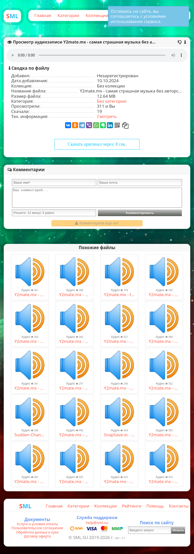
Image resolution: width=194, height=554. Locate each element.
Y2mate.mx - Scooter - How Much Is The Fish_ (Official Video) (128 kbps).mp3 (74, 341)
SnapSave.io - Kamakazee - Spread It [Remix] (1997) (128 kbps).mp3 (119, 434)
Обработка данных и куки (37, 532)
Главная (42, 15)
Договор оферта (37, 536)
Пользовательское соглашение (37, 528)
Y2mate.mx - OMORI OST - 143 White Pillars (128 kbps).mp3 (164, 341)
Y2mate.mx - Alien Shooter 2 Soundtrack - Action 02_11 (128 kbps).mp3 (119, 341)
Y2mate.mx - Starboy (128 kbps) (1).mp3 (29, 294)
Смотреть (107, 116)
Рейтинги (131, 506)
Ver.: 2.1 (120, 538)
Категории (68, 15)
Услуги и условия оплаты (37, 524)
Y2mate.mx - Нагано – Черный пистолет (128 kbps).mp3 (164, 434)
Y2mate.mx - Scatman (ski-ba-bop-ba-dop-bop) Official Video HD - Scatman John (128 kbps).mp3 (119, 388)
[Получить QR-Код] (117, 125)
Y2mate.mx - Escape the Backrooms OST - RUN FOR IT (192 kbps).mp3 (74, 434)
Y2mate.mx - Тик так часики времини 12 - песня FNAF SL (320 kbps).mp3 (29, 388)
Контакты (179, 506)
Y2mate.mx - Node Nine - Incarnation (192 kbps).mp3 (29, 341)
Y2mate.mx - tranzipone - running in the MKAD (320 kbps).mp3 (119, 294)
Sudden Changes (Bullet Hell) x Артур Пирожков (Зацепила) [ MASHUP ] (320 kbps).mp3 (29, 434)
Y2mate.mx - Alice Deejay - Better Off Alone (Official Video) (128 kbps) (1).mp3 (164, 388)
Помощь (155, 506)
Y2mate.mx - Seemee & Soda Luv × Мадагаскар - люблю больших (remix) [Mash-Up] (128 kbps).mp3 (74, 481)
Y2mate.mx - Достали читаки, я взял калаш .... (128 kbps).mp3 (74, 388)
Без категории (111, 101)
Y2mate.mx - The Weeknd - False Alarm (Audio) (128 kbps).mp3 (164, 294)
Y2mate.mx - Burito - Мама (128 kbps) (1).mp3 (119, 481)
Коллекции (97, 15)
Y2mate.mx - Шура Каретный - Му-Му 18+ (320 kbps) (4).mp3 (29, 481)
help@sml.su (97, 522)
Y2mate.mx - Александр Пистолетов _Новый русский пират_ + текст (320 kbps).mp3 (74, 294)
